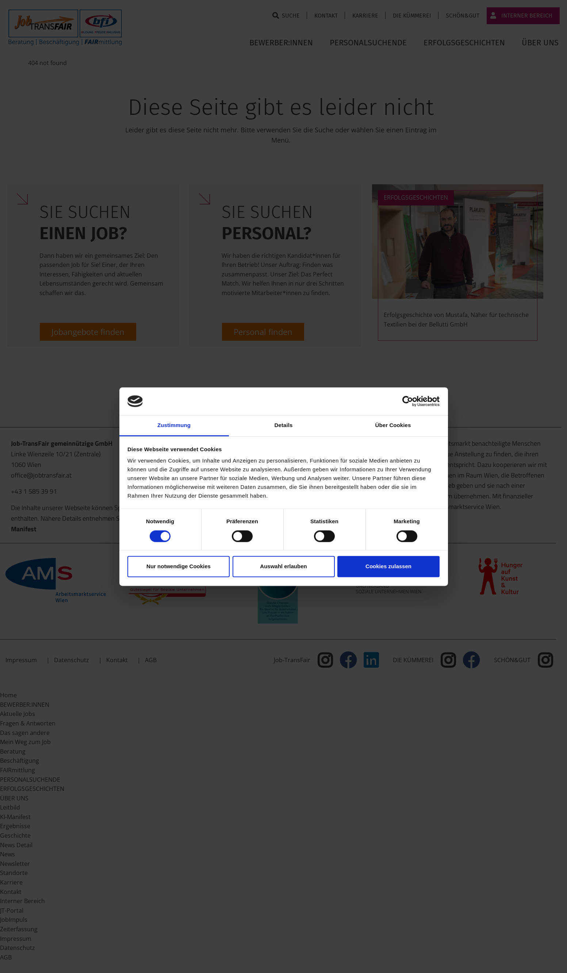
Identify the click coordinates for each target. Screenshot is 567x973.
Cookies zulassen (388, 566)
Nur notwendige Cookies (178, 566)
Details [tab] (284, 425)
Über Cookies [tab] (393, 425)
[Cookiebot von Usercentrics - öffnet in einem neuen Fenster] (408, 401)
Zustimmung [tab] (174, 425)
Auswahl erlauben (283, 566)
